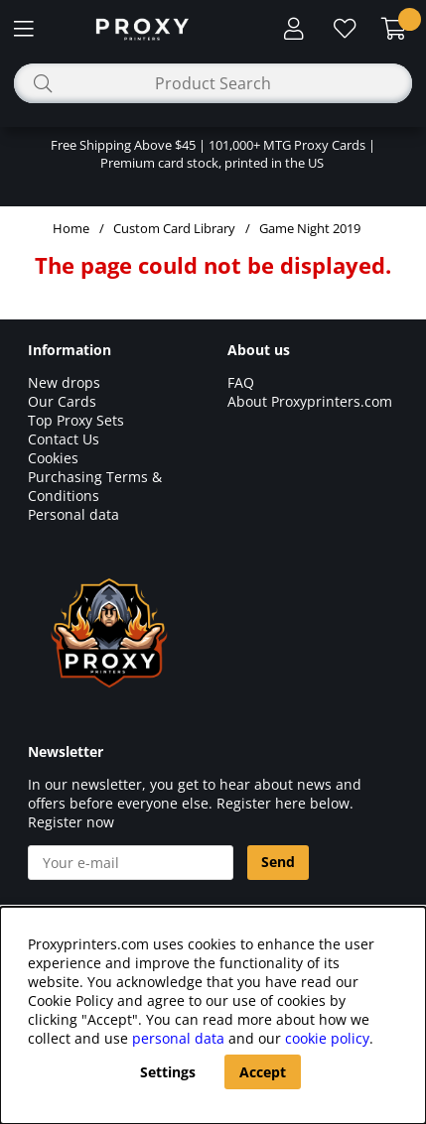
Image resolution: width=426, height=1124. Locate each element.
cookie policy (327, 1038)
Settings (168, 1071)
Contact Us (63, 439)
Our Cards (62, 401)
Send (278, 861)
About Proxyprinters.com (309, 401)
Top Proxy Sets (76, 420)
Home (71, 228)
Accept (262, 1071)
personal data (178, 1038)
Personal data (73, 514)
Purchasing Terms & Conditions (95, 486)
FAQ (240, 382)
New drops (64, 382)
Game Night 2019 (309, 228)
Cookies (53, 457)
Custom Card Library (174, 228)
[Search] (213, 83)
